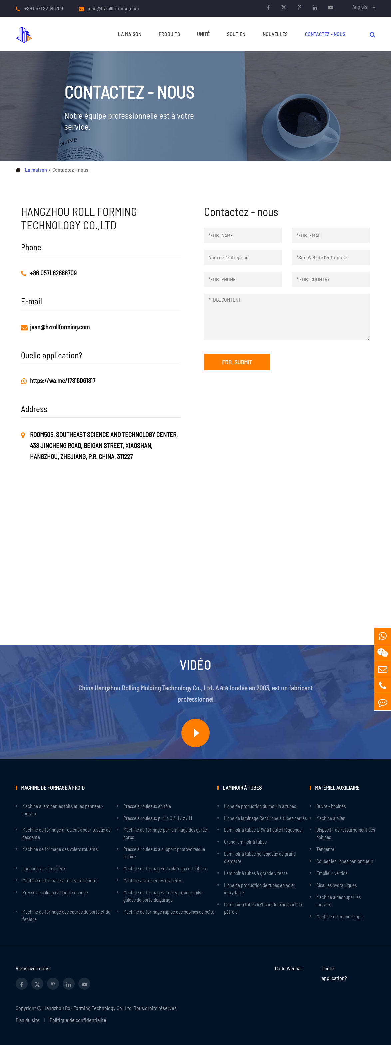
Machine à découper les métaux (338, 900)
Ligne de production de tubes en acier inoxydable (259, 888)
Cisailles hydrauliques (336, 885)
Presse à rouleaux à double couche (55, 892)
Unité (203, 34)
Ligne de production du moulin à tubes (260, 806)
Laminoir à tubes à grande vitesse (256, 873)
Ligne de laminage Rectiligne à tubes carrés (265, 818)
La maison (129, 34)
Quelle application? (334, 973)
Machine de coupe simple (340, 916)
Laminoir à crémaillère (43, 868)
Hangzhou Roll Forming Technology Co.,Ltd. (88, 1008)
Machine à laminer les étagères (152, 880)
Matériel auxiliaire (337, 787)
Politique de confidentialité (78, 1020)
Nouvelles (275, 34)
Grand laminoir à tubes (245, 842)
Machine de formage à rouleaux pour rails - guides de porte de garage (163, 896)
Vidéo (195, 664)
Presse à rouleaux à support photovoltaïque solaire (164, 852)
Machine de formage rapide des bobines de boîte (168, 912)
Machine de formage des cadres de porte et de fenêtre (66, 915)
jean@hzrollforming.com (113, 8)
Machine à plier (330, 818)
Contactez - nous (325, 34)
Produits (169, 34)
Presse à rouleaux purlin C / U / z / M (157, 818)
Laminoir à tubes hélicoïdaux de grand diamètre (260, 857)
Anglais (359, 6)
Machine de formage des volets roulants (60, 849)
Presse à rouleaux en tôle (147, 806)
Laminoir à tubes (242, 787)
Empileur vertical (332, 873)
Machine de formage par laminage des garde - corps (166, 833)
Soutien (236, 34)
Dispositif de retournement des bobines (345, 833)
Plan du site (28, 1020)
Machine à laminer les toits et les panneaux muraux (62, 809)
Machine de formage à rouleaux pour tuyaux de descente (66, 833)
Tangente (325, 849)
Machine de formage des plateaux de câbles (164, 868)
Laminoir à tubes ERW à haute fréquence (263, 830)
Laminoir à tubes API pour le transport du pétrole (263, 908)
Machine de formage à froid (53, 787)
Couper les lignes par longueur (344, 861)
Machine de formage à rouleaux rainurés (60, 880)
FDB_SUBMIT (237, 362)
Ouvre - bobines (331, 806)
